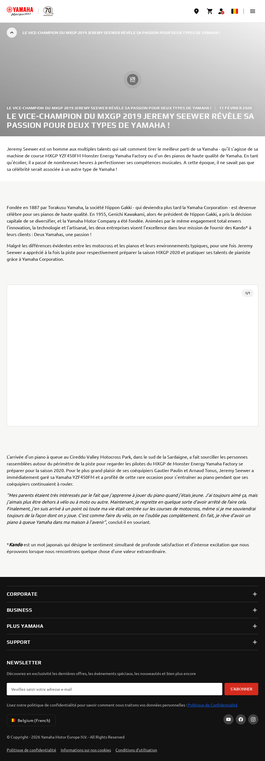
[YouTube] (228, 719)
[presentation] (132, 355)
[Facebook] (241, 719)
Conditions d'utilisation (136, 749)
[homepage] (20, 11)
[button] (252, 11)
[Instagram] (253, 719)
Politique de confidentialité (31, 749)
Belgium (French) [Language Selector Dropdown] (30, 720)
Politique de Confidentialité (213, 704)
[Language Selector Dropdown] (234, 11)
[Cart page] (210, 11)
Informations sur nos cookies (86, 749)
